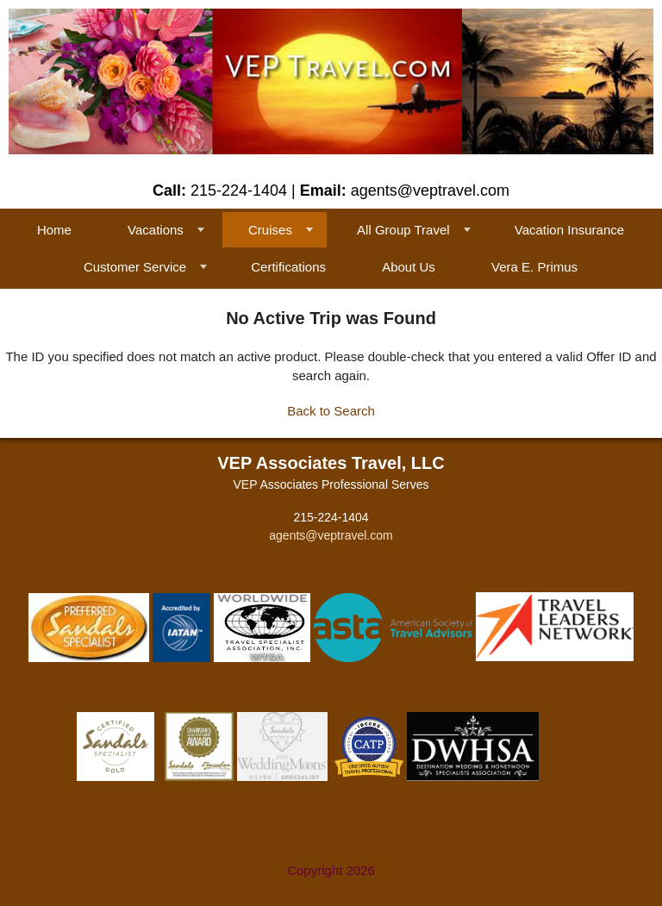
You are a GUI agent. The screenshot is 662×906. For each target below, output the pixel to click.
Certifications (288, 266)
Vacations (156, 229)
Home (54, 229)
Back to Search (331, 410)
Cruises (270, 229)
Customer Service (135, 266)
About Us (408, 266)
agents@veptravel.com (330, 535)
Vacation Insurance (569, 229)
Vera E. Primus (534, 266)
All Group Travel (403, 229)
